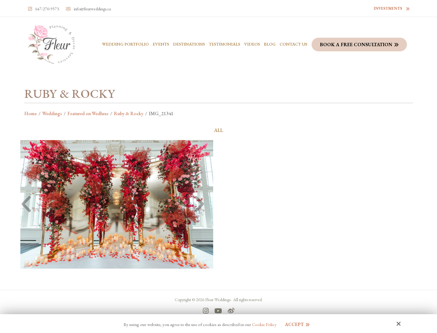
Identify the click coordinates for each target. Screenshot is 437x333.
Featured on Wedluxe (87, 113)
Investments (388, 8)
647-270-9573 (47, 9)
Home (30, 113)
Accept (294, 324)
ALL (218, 130)
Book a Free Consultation (356, 44)
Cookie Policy (264, 324)
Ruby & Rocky (128, 113)
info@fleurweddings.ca (92, 9)
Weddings (52, 113)
